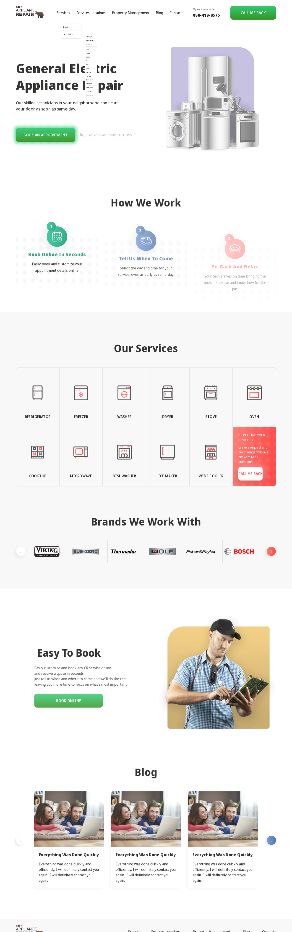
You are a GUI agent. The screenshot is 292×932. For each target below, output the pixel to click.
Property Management (130, 8)
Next (271, 572)
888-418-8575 (206, 11)
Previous (20, 572)
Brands (133, 910)
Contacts (176, 8)
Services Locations (91, 8)
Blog (159, 8)
